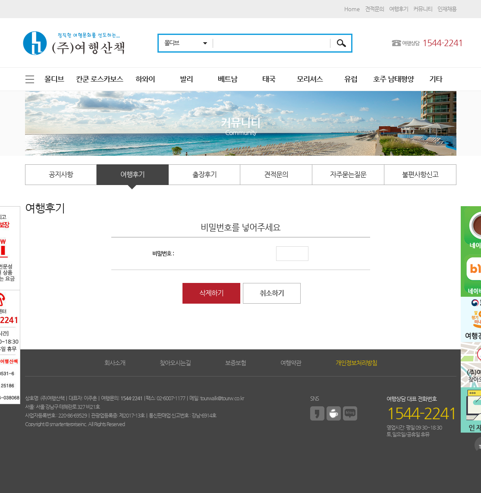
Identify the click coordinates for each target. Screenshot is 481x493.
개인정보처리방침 (356, 362)
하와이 (145, 79)
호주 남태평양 (393, 79)
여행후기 (398, 9)
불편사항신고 (420, 174)
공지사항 (61, 174)
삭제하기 (211, 293)
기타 (435, 79)
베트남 (227, 79)
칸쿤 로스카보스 (99, 79)
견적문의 (374, 9)
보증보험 (235, 362)
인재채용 (446, 9)
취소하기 (272, 293)
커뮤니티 (422, 9)
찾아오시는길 (175, 362)
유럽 (350, 79)
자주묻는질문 (348, 174)
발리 (186, 79)
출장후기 (204, 174)
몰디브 (54, 79)
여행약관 (290, 362)
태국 (268, 79)
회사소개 (114, 362)
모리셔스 (310, 79)
